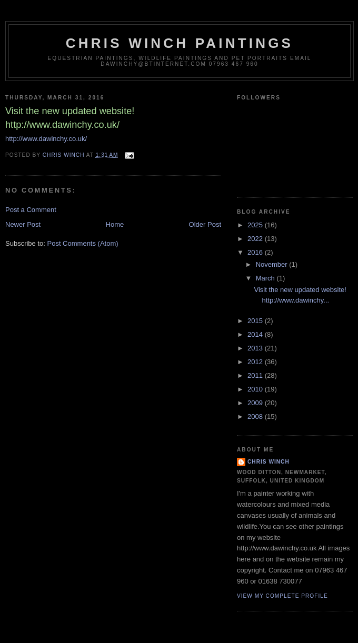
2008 (256, 416)
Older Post (205, 224)
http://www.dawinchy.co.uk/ (46, 139)
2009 (256, 403)
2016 (256, 252)
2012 (256, 362)
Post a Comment (30, 210)
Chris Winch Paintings (179, 43)
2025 (256, 225)
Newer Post (23, 224)
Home (115, 224)
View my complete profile (282, 596)
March (266, 278)
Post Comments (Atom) (82, 243)
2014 (256, 334)
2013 (256, 348)
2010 (256, 389)
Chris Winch (268, 462)
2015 (256, 321)
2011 (256, 375)
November (273, 264)
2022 (256, 239)
